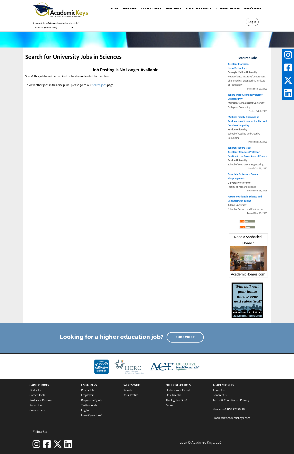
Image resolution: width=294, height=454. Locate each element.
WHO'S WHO (252, 8)
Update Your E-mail (178, 390)
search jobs (99, 85)
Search (128, 390)
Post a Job (87, 390)
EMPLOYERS (173, 8)
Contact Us (219, 395)
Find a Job (36, 390)
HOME (114, 8)
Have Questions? (92, 415)
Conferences (37, 410)
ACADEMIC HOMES (228, 8)
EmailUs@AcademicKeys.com (231, 418)
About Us (219, 390)
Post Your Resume (41, 400)
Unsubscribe (173, 395)
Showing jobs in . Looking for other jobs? (56, 23)
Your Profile (131, 395)
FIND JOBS (130, 8)
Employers (88, 395)
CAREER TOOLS (151, 8)
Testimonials (89, 405)
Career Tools (37, 395)
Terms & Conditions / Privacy (231, 400)
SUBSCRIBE (185, 337)
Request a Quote (91, 400)
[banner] (60, 9)
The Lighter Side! (176, 400)
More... (170, 405)
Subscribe (36, 405)
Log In (85, 410)
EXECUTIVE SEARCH (199, 8)
